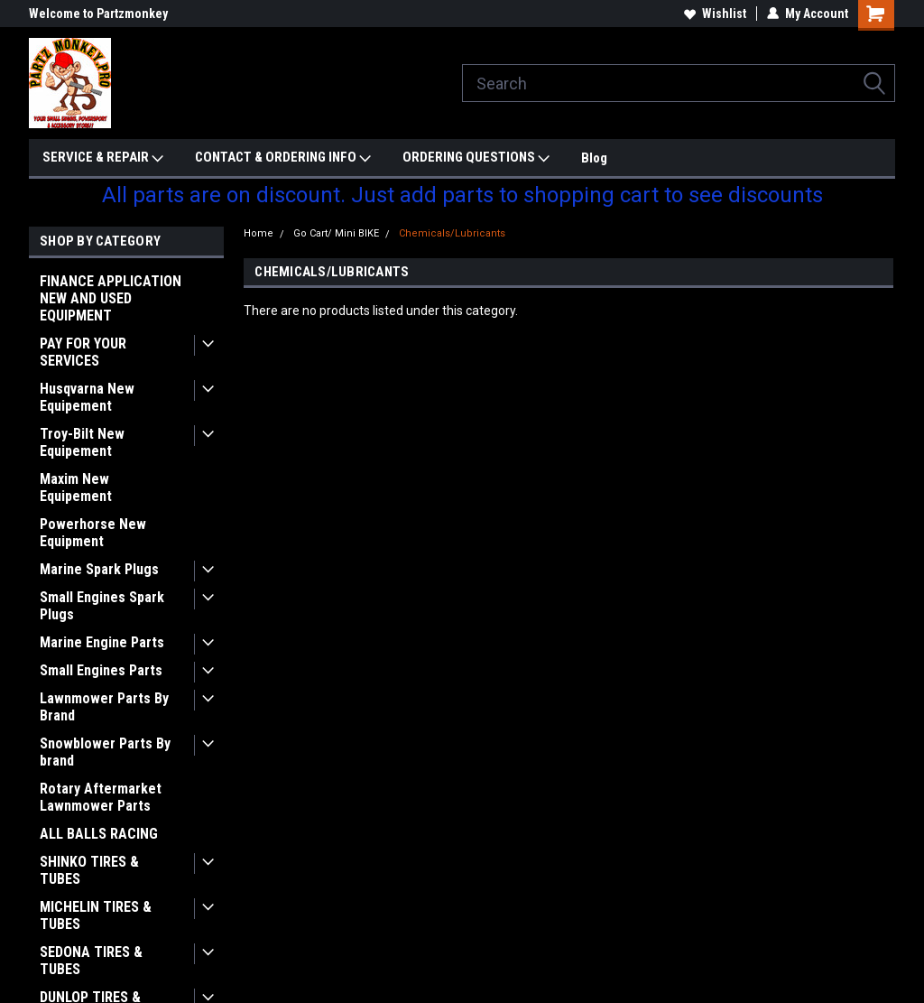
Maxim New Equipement (76, 487)
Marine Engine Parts (102, 642)
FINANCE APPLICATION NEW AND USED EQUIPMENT (110, 298)
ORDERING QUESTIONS (476, 158)
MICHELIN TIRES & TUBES (96, 915)
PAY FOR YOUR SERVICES (83, 352)
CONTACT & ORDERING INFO (283, 158)
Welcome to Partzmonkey (98, 13)
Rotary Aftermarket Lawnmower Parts (101, 797)
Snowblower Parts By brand (105, 752)
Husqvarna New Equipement (87, 397)
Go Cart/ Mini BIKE (336, 233)
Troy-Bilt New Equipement (82, 442)
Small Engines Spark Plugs (102, 606)
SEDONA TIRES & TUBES (91, 960)
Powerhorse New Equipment (93, 532)
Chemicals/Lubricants (452, 233)
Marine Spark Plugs (99, 569)
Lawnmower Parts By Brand (104, 707)
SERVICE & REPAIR (102, 158)
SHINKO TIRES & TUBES (89, 870)
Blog (594, 158)
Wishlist (715, 13)
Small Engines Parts (101, 670)
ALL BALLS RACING (99, 833)
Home (258, 233)
